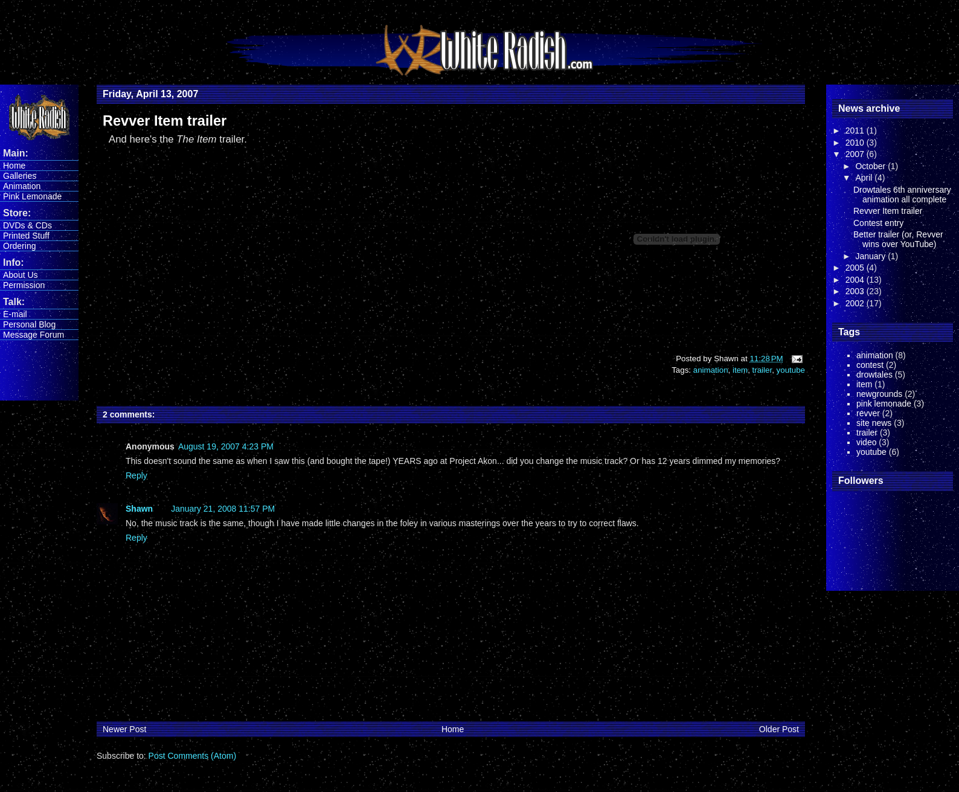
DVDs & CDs (27, 225)
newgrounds (879, 394)
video (866, 442)
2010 (856, 142)
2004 (856, 280)
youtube (791, 370)
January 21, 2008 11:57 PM (223, 509)
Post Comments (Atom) (192, 756)
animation (710, 370)
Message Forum (33, 335)
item (740, 370)
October (871, 166)
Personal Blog (29, 324)
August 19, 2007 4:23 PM (226, 446)
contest (870, 365)
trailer (762, 370)
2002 (856, 303)
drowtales (874, 374)
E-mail (15, 314)
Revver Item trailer (887, 211)
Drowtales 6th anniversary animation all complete (902, 194)
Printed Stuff (26, 235)
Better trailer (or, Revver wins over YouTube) (898, 239)
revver (868, 413)
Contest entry (878, 223)
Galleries (19, 176)
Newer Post (124, 729)
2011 (856, 130)
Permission (24, 285)
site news (873, 423)
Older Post (779, 729)
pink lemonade (883, 403)
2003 (856, 291)
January (871, 256)
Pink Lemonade (32, 196)
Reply (136, 475)
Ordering (19, 246)
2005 (856, 267)
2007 (856, 154)
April (864, 177)
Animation (21, 186)
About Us (20, 275)
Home (14, 165)
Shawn (139, 509)
